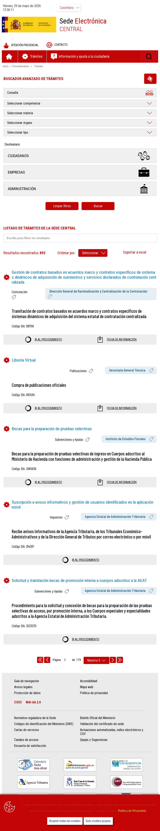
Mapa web (86, 687)
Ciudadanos (80, 156)
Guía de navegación (26, 681)
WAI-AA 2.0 (33, 702)
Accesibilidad (88, 681)
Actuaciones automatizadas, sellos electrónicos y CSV (111, 732)
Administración (80, 189)
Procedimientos (21, 66)
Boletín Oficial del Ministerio (97, 718)
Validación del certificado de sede (102, 724)
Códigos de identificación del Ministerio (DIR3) (44, 724)
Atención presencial (21, 45)
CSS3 (18, 702)
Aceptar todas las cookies (65, 821)
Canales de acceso (26, 740)
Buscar (98, 206)
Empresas (80, 172)
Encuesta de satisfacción (30, 746)
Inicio (6, 66)
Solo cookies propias (98, 821)
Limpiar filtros (62, 206)
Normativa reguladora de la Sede (35, 718)
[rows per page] (96, 660)
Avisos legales (23, 687)
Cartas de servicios (26, 730)
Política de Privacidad (132, 810)
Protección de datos (27, 693)
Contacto (57, 45)
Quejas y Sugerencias (93, 740)
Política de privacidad (94, 693)
